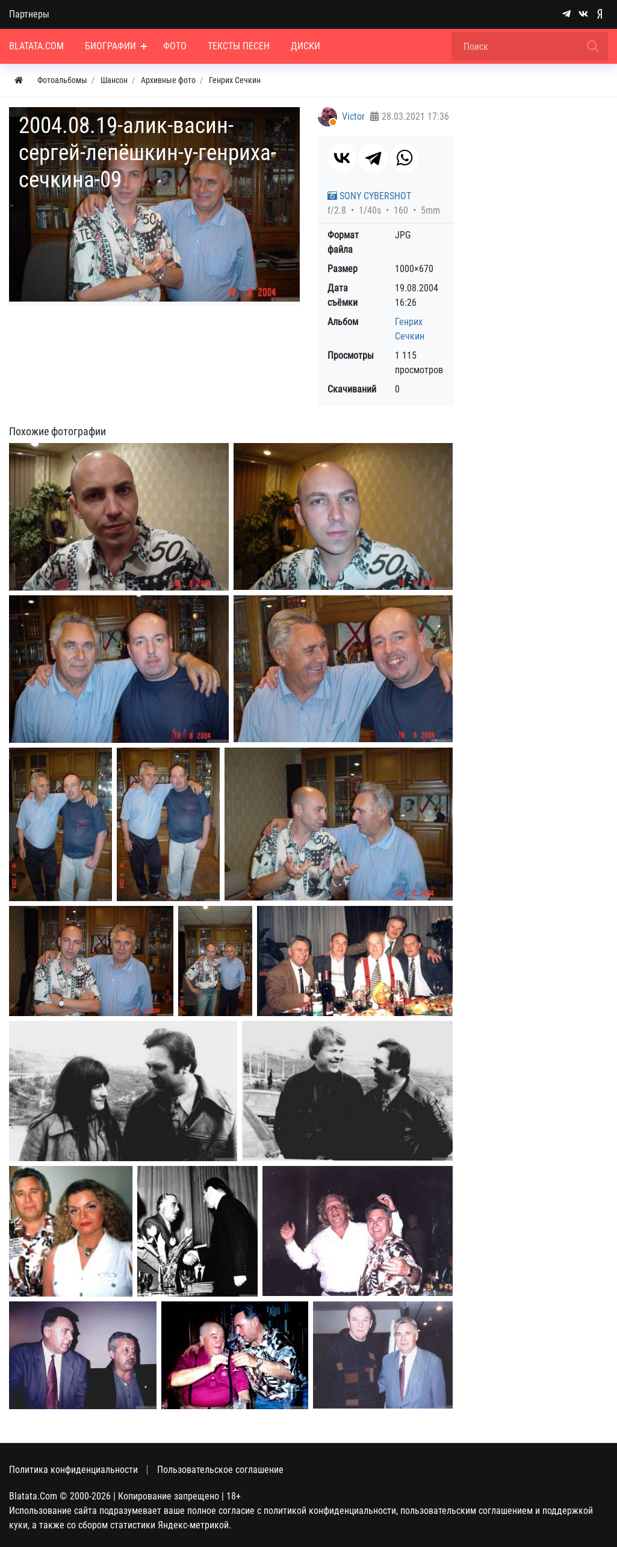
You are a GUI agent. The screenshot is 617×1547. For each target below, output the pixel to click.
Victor (353, 116)
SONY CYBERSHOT (369, 196)
